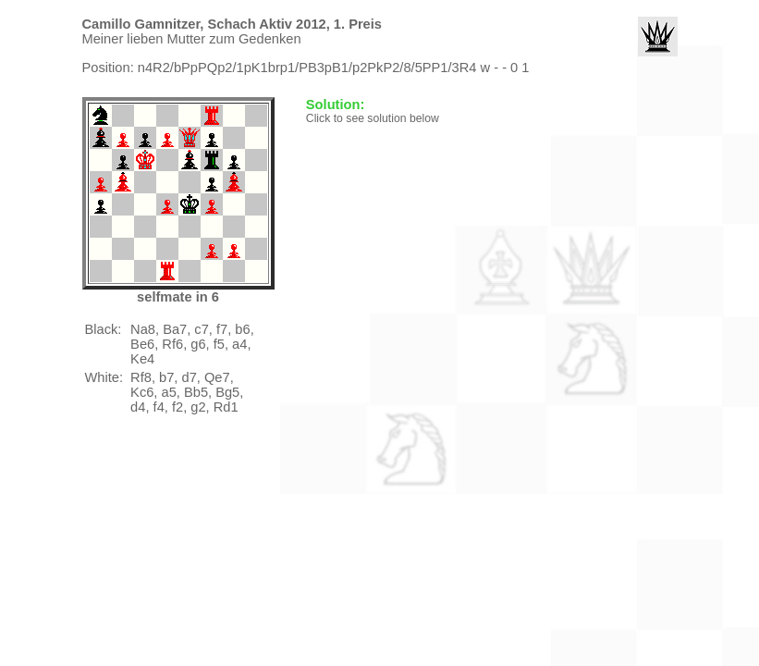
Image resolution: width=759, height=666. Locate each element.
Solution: (337, 104)
